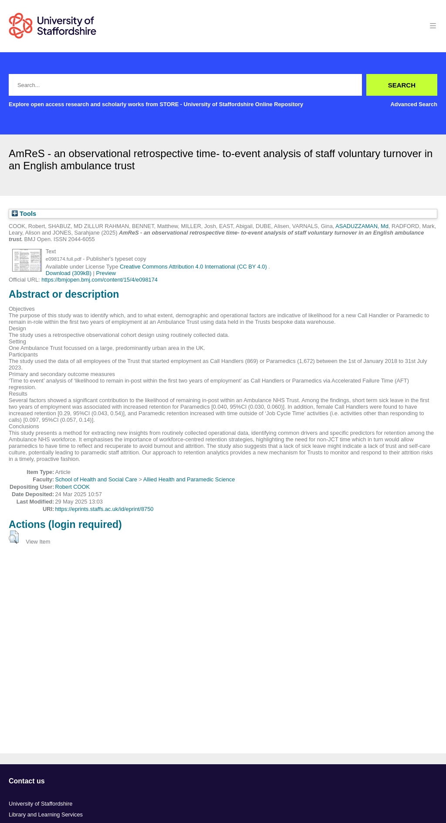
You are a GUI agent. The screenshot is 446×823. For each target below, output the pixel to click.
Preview (106, 273)
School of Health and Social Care (96, 479)
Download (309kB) (68, 273)
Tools (24, 213)
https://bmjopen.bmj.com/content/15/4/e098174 (99, 279)
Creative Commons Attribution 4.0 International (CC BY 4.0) (194, 266)
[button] (14, 537)
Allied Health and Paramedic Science (189, 479)
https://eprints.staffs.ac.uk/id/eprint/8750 (104, 509)
